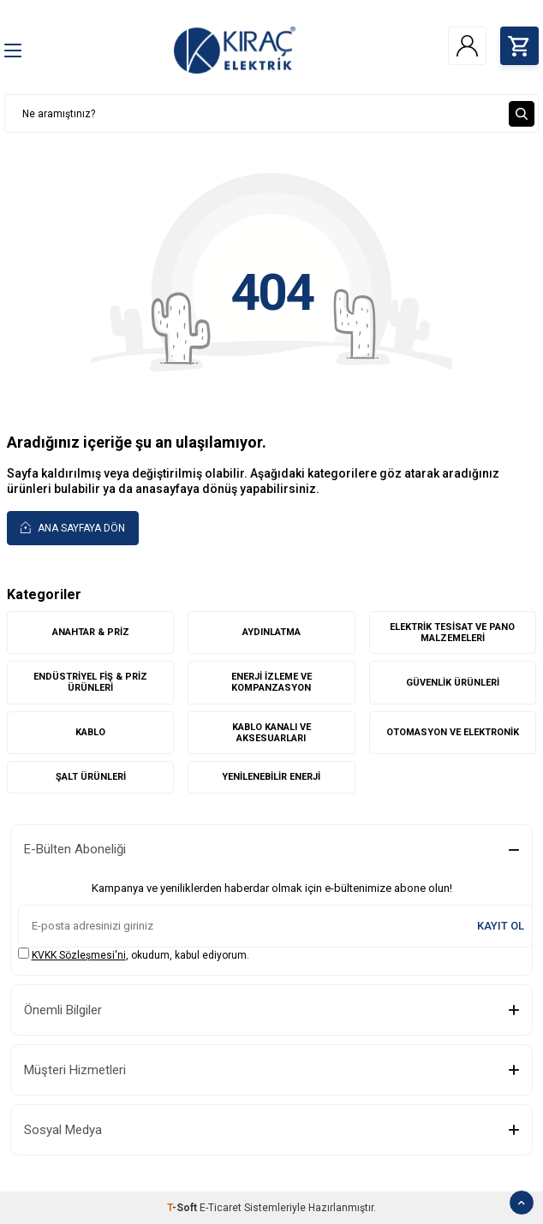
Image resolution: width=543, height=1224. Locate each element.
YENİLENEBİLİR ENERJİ (271, 776)
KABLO (90, 732)
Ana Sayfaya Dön (73, 527)
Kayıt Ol (500, 925)
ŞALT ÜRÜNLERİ (91, 776)
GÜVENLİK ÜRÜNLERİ (452, 682)
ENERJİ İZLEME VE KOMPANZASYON (271, 682)
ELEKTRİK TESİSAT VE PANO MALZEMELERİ (452, 632)
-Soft (183, 1208)
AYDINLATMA (271, 632)
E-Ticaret (221, 1208)
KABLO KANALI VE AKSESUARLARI (271, 733)
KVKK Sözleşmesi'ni (79, 955)
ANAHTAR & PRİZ (90, 632)
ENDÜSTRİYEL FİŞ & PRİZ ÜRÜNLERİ (90, 682)
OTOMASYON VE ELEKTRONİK (452, 732)
